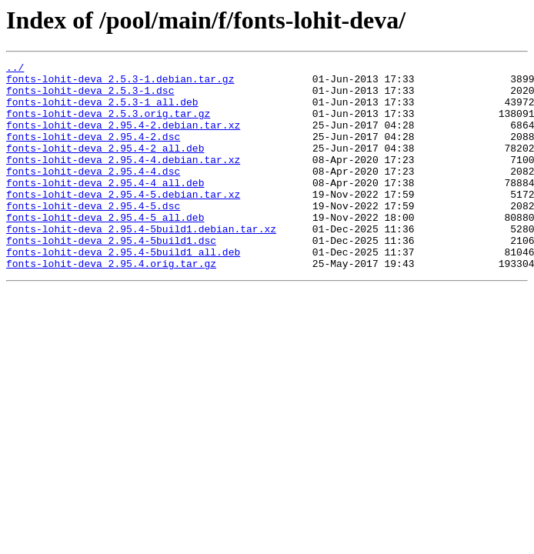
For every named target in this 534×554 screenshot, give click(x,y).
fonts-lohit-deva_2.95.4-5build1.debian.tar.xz (141, 263)
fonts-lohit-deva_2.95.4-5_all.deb (105, 249)
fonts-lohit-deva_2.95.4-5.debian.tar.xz (123, 222)
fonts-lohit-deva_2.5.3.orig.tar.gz (108, 125)
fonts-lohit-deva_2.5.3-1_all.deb (102, 111)
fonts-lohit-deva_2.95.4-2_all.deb (105, 166)
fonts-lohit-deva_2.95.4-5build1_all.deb (123, 291)
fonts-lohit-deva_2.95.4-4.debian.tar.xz (123, 180)
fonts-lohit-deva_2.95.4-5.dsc (93, 235)
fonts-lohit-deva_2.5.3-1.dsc (90, 97)
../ (15, 69)
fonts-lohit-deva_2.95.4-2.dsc (93, 152)
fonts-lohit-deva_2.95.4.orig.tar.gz (111, 305)
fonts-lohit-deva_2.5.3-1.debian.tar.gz (120, 83)
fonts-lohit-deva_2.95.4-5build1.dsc (111, 277)
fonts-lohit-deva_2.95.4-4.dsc (93, 194)
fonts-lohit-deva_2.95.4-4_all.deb (105, 208)
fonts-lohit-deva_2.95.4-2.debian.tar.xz (123, 138)
